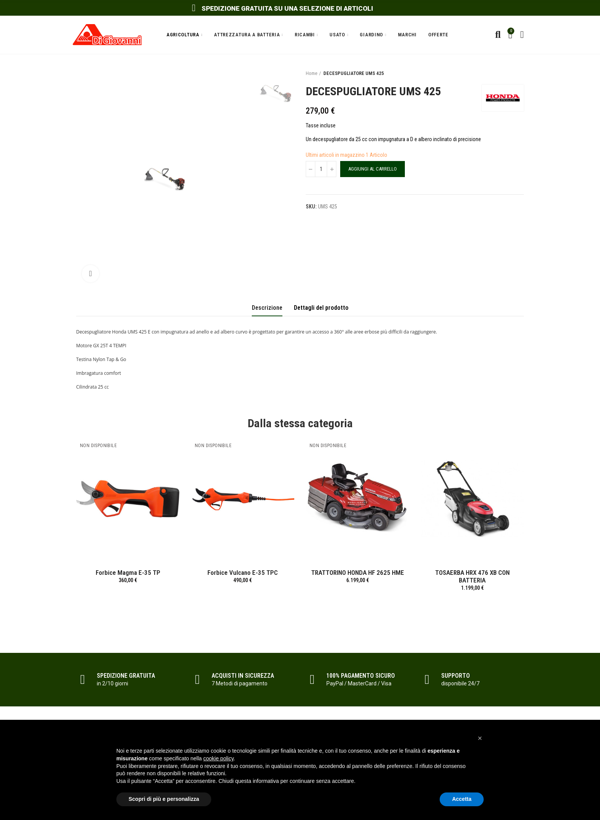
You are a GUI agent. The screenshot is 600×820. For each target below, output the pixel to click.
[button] (480, 738)
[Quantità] (321, 169)
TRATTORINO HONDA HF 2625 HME (357, 572)
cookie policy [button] (218, 758)
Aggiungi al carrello (372, 169)
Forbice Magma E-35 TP (128, 572)
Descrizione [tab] (267, 307)
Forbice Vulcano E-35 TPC (242, 572)
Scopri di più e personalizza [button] (164, 799)
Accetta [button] (461, 799)
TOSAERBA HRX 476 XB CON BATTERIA (472, 576)
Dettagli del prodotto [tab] (321, 307)
